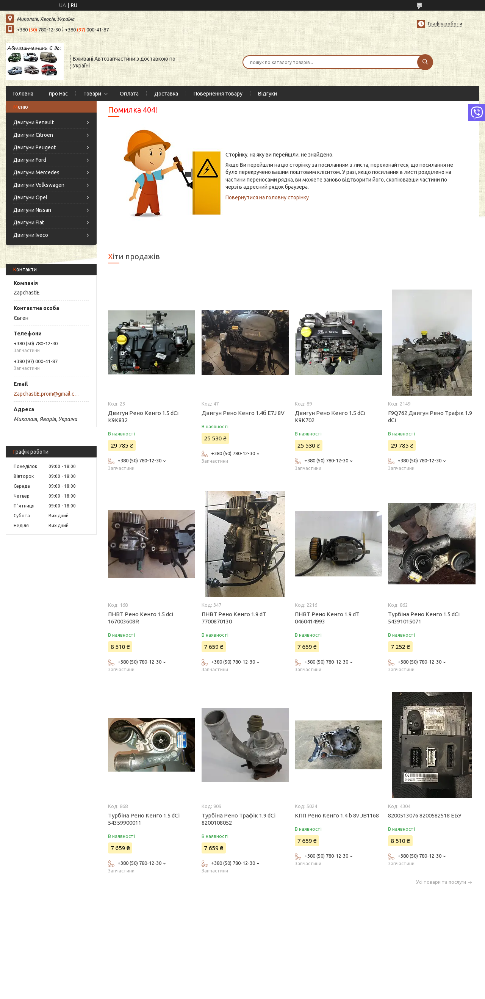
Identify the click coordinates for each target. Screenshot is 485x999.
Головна (23, 93)
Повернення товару (218, 93)
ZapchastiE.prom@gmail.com (47, 394)
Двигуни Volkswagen (38, 185)
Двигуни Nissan (32, 210)
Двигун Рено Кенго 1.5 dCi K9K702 (330, 416)
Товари (92, 93)
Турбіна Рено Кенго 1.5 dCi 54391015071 (424, 618)
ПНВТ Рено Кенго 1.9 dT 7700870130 (234, 618)
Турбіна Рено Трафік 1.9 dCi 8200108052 (238, 819)
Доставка (166, 93)
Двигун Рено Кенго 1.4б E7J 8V (243, 413)
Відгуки (267, 93)
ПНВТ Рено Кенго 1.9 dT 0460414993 (327, 618)
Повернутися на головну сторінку (267, 197)
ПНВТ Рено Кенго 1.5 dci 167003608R (140, 618)
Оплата (129, 93)
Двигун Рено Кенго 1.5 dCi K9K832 (143, 416)
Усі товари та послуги (441, 882)
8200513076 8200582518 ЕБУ (425, 815)
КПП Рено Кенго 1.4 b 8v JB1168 (337, 815)
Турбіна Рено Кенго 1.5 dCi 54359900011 (144, 819)
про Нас (58, 93)
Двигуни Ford (29, 160)
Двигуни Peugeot (34, 147)
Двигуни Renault (33, 122)
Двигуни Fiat (28, 222)
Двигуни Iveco (30, 235)
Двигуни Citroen (33, 135)
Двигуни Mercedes (36, 172)
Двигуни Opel (30, 197)
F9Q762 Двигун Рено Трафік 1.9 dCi (430, 416)
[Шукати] (425, 62)
